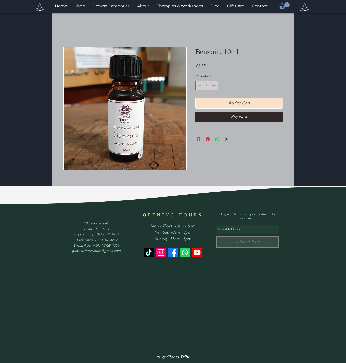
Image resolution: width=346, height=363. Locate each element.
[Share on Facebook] (198, 139)
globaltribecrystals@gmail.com (96, 250)
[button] (284, 5)
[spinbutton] (206, 85)
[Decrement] (199, 85)
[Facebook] (173, 252)
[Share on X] (227, 139)
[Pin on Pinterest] (208, 139)
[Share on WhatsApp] (217, 139)
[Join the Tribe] (247, 242)
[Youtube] (197, 252)
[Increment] (214, 85)
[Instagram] (161, 252)
